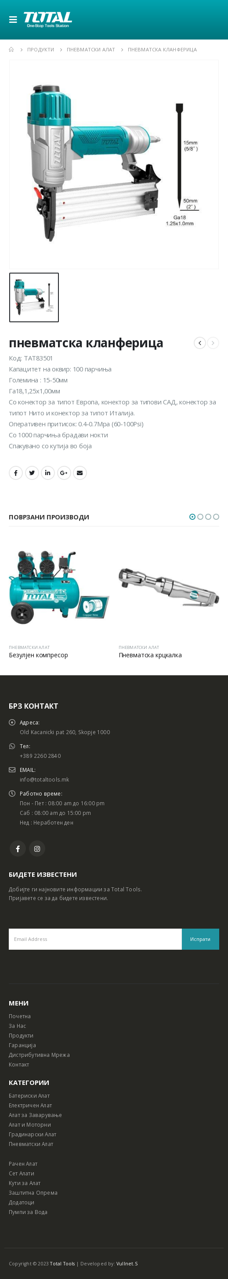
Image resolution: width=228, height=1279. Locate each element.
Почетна (20, 1016)
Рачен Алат (23, 1163)
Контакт (19, 1064)
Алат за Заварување (35, 1114)
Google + (64, 473)
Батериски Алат (29, 1095)
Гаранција (22, 1044)
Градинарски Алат (32, 1134)
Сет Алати (21, 1173)
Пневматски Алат (31, 1143)
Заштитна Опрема (33, 1192)
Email (80, 473)
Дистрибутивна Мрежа (39, 1054)
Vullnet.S (127, 1264)
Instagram (37, 848)
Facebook (16, 473)
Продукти (21, 1035)
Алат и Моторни (30, 1124)
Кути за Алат (24, 1182)
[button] (192, 517)
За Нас (17, 1025)
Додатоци (22, 1202)
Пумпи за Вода (28, 1211)
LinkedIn (48, 473)
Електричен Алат (30, 1105)
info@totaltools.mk (44, 779)
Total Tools (62, 1264)
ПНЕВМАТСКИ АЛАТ (29, 647)
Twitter (32, 473)
